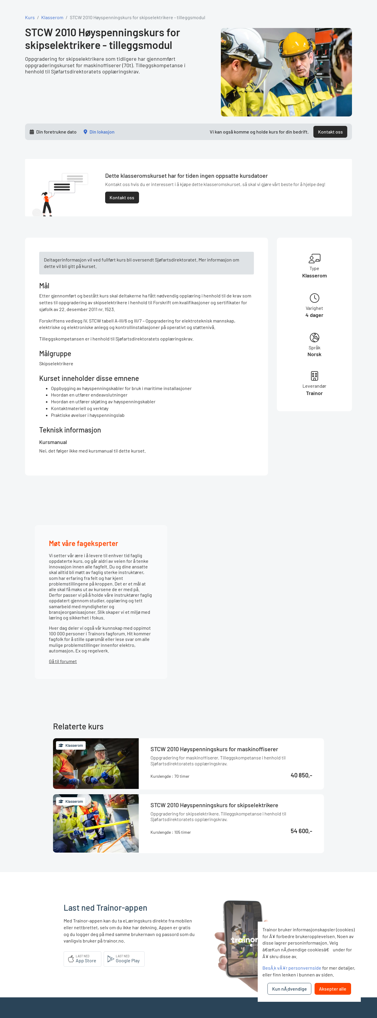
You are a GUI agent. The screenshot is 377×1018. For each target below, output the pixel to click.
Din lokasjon (102, 131)
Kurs (30, 17)
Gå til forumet (63, 661)
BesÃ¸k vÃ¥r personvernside (291, 968)
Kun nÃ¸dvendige (289, 988)
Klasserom (52, 17)
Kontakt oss (330, 131)
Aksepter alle (332, 988)
